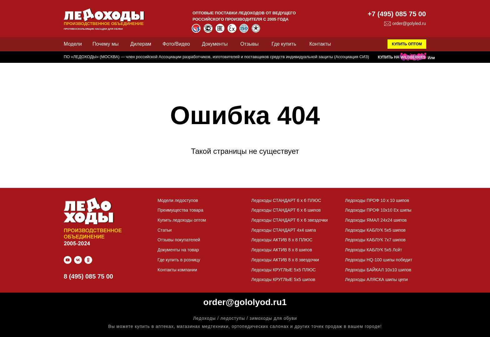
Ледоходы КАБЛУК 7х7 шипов (375, 239)
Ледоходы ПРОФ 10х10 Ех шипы (378, 210)
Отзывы (249, 44)
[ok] (88, 260)
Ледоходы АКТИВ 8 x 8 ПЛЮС (281, 239)
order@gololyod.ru (242, 302)
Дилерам (140, 44)
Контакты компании (177, 269)
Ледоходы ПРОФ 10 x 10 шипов (377, 200)
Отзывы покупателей (179, 239)
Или (431, 58)
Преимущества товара (180, 210)
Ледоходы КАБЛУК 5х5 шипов (375, 230)
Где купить (284, 44)
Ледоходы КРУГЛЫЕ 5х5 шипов (283, 279)
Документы (215, 44)
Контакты (320, 44)
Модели (73, 44)
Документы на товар (178, 249)
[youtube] (68, 260)
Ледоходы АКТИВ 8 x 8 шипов (281, 249)
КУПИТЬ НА (388, 57)
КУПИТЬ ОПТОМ (407, 44)
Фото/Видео (176, 44)
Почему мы (105, 44)
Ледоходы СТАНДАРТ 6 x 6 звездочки (289, 220)
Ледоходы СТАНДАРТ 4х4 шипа (283, 230)
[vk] (78, 260)
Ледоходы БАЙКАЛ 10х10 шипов (378, 269)
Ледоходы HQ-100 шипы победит (378, 259)
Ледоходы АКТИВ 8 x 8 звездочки (285, 259)
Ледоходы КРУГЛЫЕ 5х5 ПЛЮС (283, 269)
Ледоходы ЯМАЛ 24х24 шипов (376, 220)
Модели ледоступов (178, 200)
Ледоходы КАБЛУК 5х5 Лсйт (373, 249)
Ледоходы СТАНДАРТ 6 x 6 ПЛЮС (286, 200)
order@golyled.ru (409, 23)
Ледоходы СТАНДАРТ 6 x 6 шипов (286, 210)
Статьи (165, 230)
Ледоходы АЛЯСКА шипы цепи (376, 279)
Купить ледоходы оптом (182, 220)
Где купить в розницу (179, 259)
